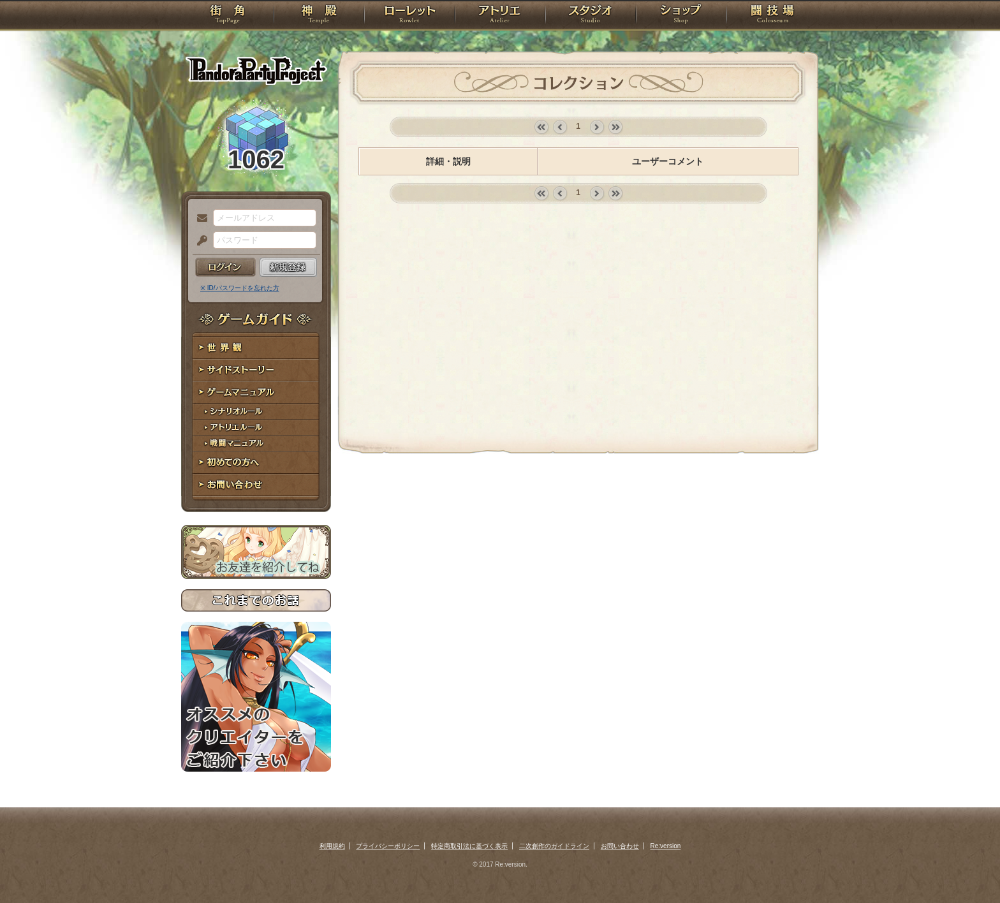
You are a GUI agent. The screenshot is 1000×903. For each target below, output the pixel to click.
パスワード (199, 241)
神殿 (319, 16)
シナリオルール (256, 412)
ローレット (409, 16)
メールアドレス (199, 218)
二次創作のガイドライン (554, 845)
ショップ (681, 16)
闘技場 (772, 16)
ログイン (225, 267)
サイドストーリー (256, 370)
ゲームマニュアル (256, 392)
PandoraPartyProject (256, 70)
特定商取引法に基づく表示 (469, 845)
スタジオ (590, 16)
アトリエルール (256, 428)
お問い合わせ (256, 485)
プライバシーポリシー (388, 845)
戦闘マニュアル (256, 444)
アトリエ (500, 16)
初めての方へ (256, 463)
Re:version (666, 845)
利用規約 (332, 845)
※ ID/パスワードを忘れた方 (239, 287)
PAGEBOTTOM (968, 868)
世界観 (256, 348)
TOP (227, 16)
